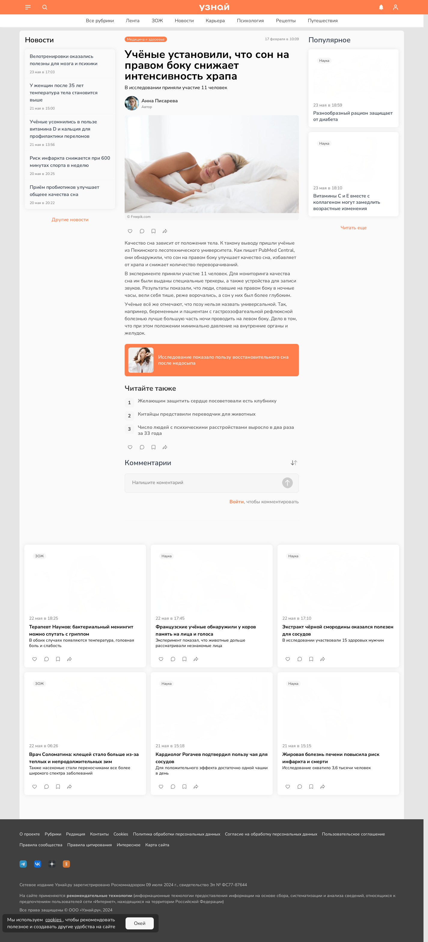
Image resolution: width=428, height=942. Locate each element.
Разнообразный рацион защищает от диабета (353, 116)
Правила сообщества (41, 845)
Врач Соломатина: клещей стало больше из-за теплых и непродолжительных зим (84, 758)
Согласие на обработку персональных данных (271, 834)
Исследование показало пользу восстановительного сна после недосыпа (223, 360)
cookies (54, 919)
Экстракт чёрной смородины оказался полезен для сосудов (337, 630)
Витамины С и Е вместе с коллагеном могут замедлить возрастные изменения (346, 202)
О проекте (30, 834)
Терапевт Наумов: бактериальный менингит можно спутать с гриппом (81, 630)
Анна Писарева (159, 101)
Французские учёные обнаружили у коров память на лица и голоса (206, 630)
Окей (139, 923)
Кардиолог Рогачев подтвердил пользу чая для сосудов (212, 758)
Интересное (129, 845)
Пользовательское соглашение (353, 834)
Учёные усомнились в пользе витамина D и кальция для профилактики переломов (63, 129)
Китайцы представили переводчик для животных (197, 414)
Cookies (121, 834)
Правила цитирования (89, 845)
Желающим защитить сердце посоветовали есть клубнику (207, 401)
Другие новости (70, 219)
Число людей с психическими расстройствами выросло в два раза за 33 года (216, 430)
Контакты (99, 834)
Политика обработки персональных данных (176, 834)
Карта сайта (157, 845)
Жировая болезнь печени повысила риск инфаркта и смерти (330, 758)
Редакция (75, 834)
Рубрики (53, 834)
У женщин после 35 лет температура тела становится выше (64, 92)
